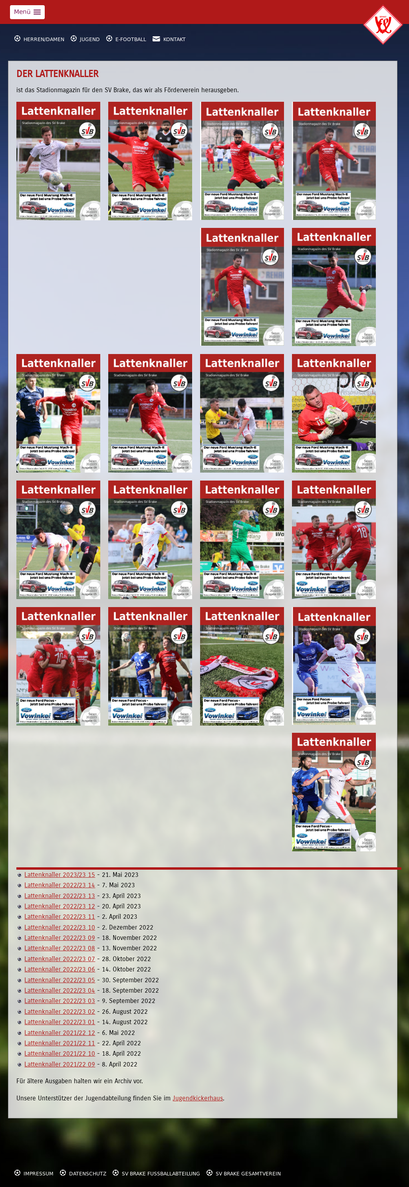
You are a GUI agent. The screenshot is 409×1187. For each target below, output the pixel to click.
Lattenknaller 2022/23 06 (59, 969)
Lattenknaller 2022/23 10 (59, 927)
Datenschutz (83, 1172)
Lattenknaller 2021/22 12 (59, 1033)
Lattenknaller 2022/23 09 (59, 938)
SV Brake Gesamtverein (243, 1172)
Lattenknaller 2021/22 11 (59, 1043)
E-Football (126, 38)
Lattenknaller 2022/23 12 (59, 906)
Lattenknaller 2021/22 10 (59, 1053)
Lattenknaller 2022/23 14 (59, 885)
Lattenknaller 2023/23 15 (59, 874)
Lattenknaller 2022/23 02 (59, 1011)
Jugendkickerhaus (198, 1098)
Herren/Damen (39, 38)
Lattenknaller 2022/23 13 (59, 896)
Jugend (85, 38)
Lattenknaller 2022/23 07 (59, 959)
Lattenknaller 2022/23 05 (59, 980)
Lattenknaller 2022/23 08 (59, 948)
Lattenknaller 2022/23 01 (59, 1022)
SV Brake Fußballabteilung (156, 1172)
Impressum (34, 1172)
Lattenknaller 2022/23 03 (59, 1001)
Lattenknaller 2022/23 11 (59, 916)
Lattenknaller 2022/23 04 (59, 990)
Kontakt (169, 38)
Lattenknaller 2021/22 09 (59, 1064)
